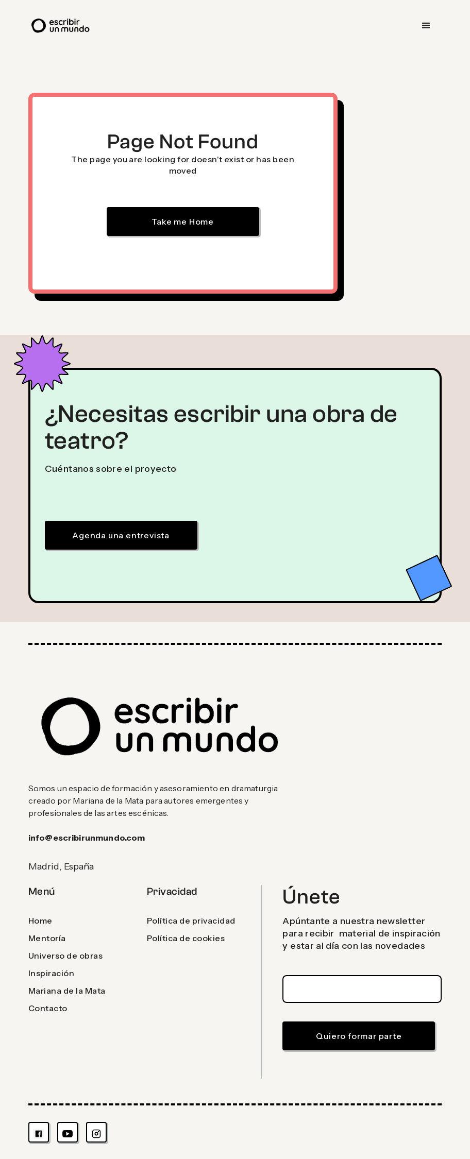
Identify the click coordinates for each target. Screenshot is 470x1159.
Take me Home (183, 221)
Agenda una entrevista (121, 535)
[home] (61, 26)
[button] (426, 25)
